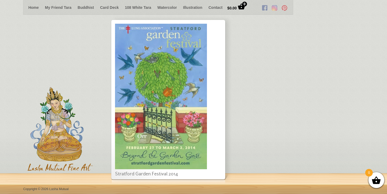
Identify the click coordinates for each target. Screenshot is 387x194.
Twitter (345, 7)
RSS (355, 7)
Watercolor (167, 7)
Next (378, 7)
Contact (216, 7)
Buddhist (86, 7)
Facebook (335, 7)
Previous (8, 7)
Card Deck (109, 7)
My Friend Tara (58, 7)
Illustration (192, 7)
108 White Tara (138, 7)
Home (33, 7)
